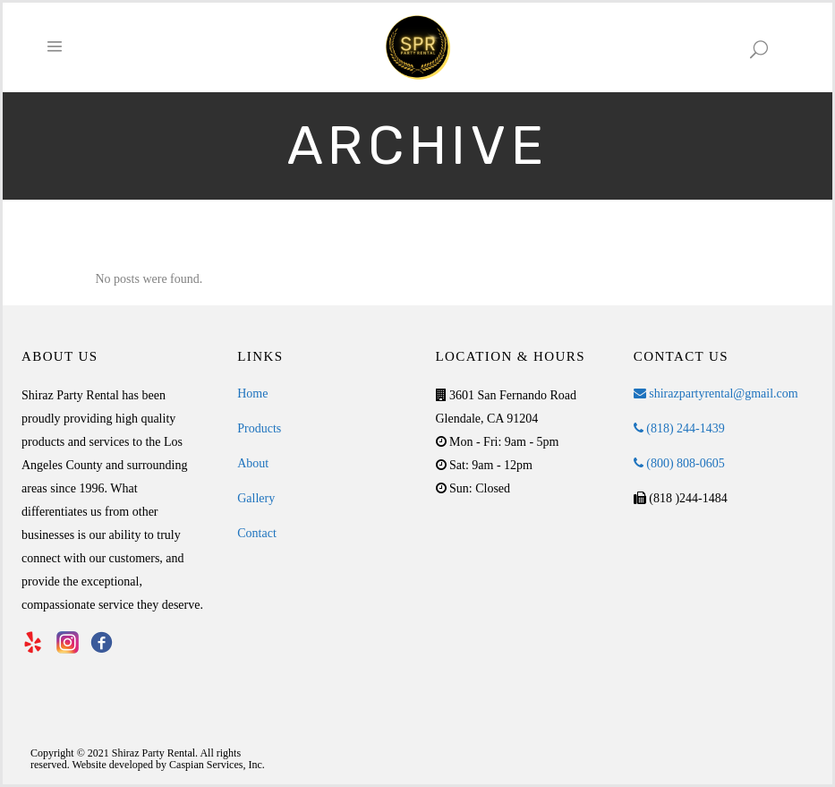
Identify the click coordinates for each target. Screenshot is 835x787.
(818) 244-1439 (679, 428)
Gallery (256, 498)
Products (259, 428)
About (252, 463)
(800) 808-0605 (679, 463)
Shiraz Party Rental (153, 753)
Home (252, 393)
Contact (257, 533)
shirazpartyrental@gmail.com (716, 393)
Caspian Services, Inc (215, 764)
